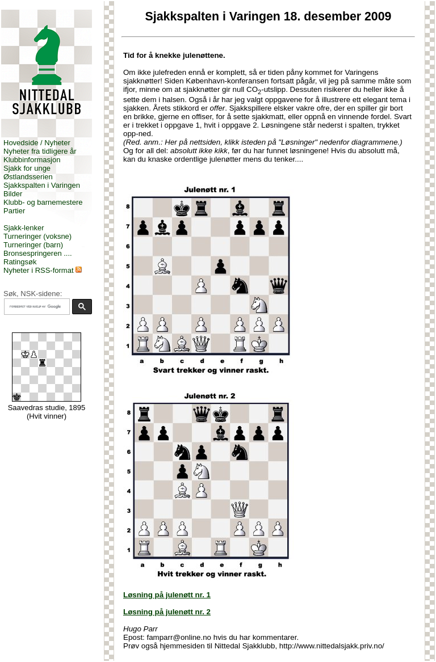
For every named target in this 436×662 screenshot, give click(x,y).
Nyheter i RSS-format (38, 270)
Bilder (12, 193)
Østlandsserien (28, 176)
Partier (14, 210)
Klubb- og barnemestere (42, 202)
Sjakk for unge (27, 168)
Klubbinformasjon (31, 159)
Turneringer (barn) (33, 245)
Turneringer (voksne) (37, 236)
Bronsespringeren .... (37, 253)
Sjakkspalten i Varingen (41, 185)
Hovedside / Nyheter (36, 142)
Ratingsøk (20, 262)
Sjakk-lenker (23, 228)
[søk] (36, 307)
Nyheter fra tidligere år (40, 151)
